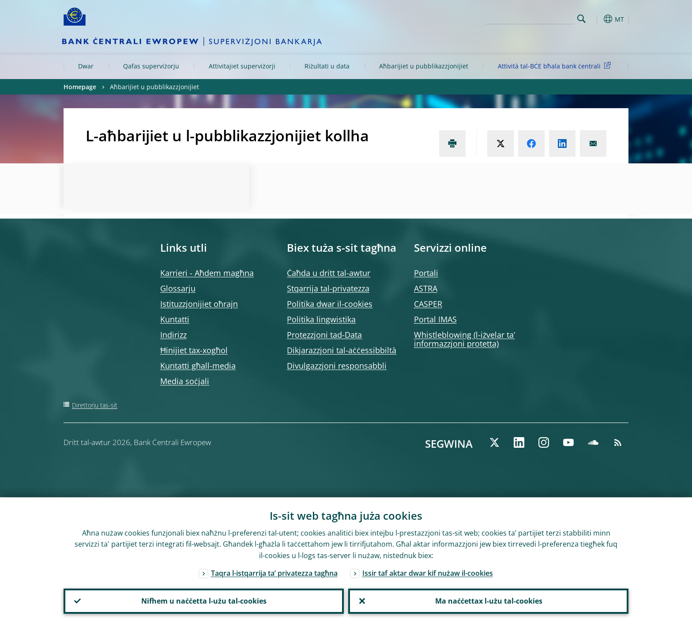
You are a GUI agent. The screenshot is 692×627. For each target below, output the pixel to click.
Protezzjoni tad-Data (324, 334)
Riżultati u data (327, 66)
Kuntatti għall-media (198, 365)
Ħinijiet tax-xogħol (194, 350)
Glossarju (178, 288)
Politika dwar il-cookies (329, 303)
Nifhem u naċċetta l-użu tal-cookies (204, 601)
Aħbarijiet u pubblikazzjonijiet (423, 66)
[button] (597, 18)
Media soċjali (184, 381)
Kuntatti (174, 319)
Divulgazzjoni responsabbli (337, 365)
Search (581, 18)
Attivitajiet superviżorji (242, 66)
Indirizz (173, 334)
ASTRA (425, 288)
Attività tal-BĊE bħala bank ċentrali (556, 65)
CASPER (428, 303)
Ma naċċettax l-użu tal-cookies (488, 601)
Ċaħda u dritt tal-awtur (328, 273)
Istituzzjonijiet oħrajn (199, 303)
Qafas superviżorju (151, 66)
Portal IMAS (435, 319)
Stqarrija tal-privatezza (328, 288)
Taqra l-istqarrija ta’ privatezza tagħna (274, 573)
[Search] (530, 17)
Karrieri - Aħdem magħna (207, 273)
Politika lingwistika (321, 319)
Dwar (86, 66)
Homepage (80, 87)
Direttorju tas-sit (94, 405)
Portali (426, 273)
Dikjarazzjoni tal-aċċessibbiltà (341, 350)
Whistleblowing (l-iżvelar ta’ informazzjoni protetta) (464, 339)
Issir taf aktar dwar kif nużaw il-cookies (427, 573)
